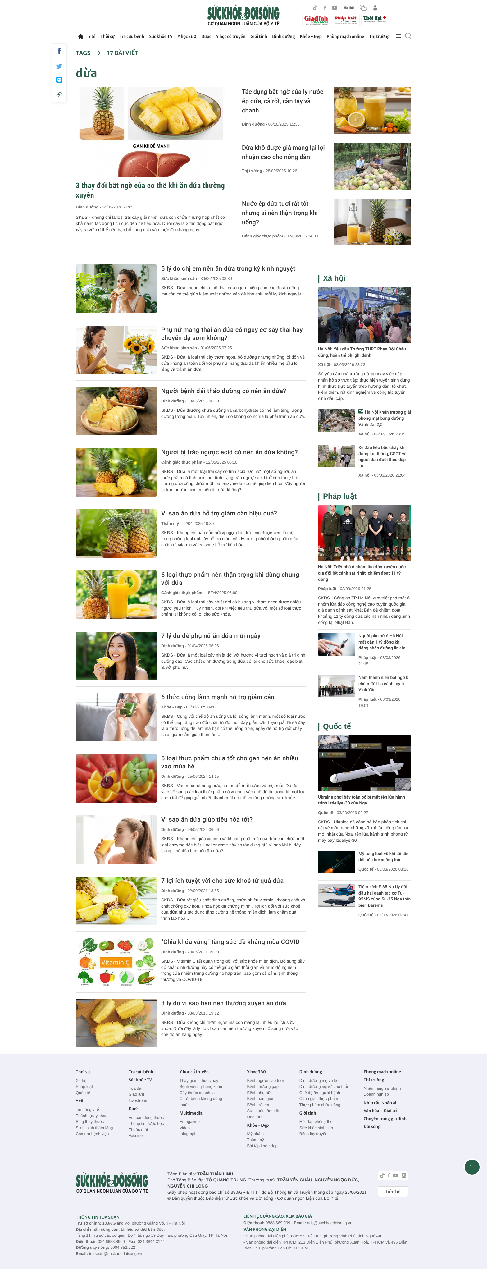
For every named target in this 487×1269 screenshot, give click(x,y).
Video (185, 1127)
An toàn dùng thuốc (146, 1117)
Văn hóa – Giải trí (380, 1110)
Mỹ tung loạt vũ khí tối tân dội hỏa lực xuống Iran (383, 857)
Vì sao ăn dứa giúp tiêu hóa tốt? (207, 819)
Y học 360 (187, 36)
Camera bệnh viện (92, 1133)
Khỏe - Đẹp (311, 36)
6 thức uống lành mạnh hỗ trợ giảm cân (218, 697)
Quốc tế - (326, 812)
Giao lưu (136, 1094)
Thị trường (379, 36)
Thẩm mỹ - (171, 523)
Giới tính (258, 36)
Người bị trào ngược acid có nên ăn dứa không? (229, 452)
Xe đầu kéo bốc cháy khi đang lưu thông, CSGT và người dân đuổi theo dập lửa (382, 457)
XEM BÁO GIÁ (299, 1216)
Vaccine (136, 1135)
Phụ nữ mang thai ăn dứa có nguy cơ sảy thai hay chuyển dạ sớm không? (232, 333)
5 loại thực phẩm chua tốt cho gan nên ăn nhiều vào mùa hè (229, 762)
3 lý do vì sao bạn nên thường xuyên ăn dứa (223, 1003)
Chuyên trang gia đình (385, 1118)
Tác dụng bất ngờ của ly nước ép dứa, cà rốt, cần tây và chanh (282, 101)
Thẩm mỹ (255, 1140)
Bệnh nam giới (260, 1098)
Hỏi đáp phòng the (316, 1121)
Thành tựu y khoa (91, 1115)
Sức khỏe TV (160, 36)
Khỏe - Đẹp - (173, 707)
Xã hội (334, 278)
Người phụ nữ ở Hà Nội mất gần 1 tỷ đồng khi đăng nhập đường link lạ (381, 642)
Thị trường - (254, 170)
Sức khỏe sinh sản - (181, 278)
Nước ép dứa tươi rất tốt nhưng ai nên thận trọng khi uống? (280, 213)
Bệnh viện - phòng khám (201, 1086)
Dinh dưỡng (283, 36)
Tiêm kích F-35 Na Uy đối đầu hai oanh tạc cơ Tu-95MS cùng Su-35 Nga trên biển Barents (384, 896)
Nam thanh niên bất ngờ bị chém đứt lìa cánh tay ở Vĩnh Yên (384, 683)
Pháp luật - (328, 588)
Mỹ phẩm (255, 1133)
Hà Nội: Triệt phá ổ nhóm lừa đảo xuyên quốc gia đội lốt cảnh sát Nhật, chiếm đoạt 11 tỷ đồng (362, 573)
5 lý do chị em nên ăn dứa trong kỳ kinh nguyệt (228, 268)
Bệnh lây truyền (313, 1133)
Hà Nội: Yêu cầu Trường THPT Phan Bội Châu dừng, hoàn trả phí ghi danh (362, 352)
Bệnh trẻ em (258, 1104)
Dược (206, 36)
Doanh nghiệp (376, 1094)
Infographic (189, 1133)
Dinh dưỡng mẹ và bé (319, 1080)
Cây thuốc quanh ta (197, 1092)
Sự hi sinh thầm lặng (94, 1127)
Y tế (91, 36)
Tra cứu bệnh (132, 36)
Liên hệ (393, 1191)
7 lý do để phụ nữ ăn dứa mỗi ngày (211, 635)
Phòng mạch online (345, 36)
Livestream (138, 1100)
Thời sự (107, 36)
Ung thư (254, 1117)
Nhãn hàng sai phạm (382, 1088)
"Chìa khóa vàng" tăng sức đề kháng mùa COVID (230, 942)
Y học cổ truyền (230, 36)
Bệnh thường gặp (263, 1086)
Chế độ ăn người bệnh (319, 1092)
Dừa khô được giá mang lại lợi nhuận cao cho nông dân (283, 152)
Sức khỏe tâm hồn (263, 1110)
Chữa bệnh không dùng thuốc (201, 1101)
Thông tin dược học (146, 1123)
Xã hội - (325, 364)
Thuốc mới (138, 1129)
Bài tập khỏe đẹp (262, 1145)
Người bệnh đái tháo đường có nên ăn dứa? (223, 391)
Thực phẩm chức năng (319, 1104)
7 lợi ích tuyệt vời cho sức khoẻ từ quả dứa (222, 880)
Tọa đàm (137, 1088)
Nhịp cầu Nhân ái (380, 1103)
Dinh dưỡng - (89, 207)
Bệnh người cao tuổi (265, 1080)
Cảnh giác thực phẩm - (264, 236)
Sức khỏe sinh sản (316, 1127)
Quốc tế (337, 726)
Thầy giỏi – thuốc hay (199, 1080)
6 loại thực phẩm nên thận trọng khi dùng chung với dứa (230, 578)
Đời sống (372, 1126)
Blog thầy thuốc (90, 1121)
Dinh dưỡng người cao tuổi (323, 1086)
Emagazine (190, 1121)
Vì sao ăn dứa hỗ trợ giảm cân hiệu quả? (219, 513)
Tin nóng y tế (87, 1109)
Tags (88, 53)
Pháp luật (340, 496)
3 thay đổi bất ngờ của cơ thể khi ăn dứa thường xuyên (150, 190)
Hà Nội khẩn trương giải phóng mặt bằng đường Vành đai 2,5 (384, 418)
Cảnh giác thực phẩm (318, 1098)
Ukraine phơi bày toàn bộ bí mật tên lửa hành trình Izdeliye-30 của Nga (361, 800)
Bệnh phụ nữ (259, 1092)
